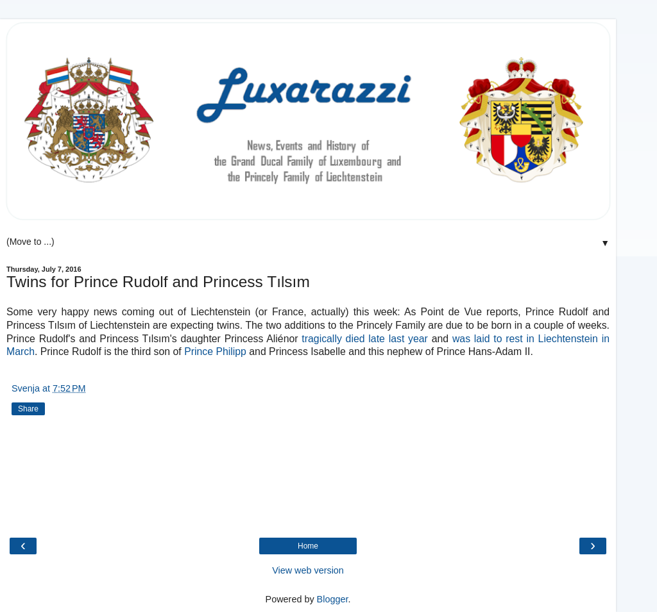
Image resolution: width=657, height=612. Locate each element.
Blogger (332, 599)
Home (308, 546)
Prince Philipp (215, 351)
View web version (308, 570)
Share (28, 408)
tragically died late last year (365, 338)
